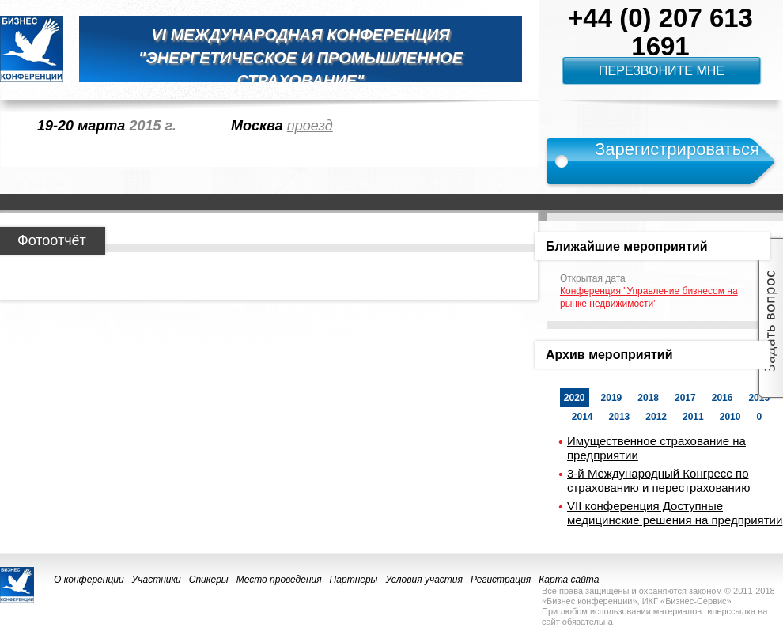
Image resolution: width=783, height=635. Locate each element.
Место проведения (279, 579)
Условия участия (424, 579)
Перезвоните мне (661, 70)
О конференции (89, 579)
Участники (156, 579)
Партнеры (354, 579)
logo (31, 49)
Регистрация (501, 579)
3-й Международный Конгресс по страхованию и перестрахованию (658, 480)
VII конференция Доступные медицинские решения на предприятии (674, 513)
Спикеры (209, 579)
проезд (310, 126)
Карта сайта (569, 579)
